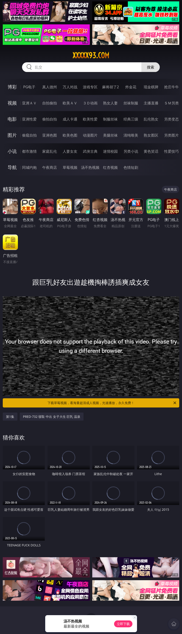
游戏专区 (90, 86)
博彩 (12, 87)
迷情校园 (110, 151)
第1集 (10, 416)
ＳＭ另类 (171, 103)
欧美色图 (70, 135)
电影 (12, 119)
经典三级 (130, 119)
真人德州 (49, 86)
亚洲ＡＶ (29, 103)
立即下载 (123, 624)
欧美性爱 (90, 119)
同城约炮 (29, 167)
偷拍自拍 (49, 119)
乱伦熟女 (151, 119)
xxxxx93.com (91, 55)
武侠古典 (90, 151)
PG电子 (29, 86)
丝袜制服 (130, 103)
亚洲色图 (49, 135)
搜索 (150, 67)
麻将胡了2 (110, 86)
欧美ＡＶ (70, 103)
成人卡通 (70, 119)
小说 (12, 151)
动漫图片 (90, 135)
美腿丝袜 (110, 135)
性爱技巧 (171, 151)
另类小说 (130, 151)
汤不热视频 (90, 167)
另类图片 (171, 135)
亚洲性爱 (29, 119)
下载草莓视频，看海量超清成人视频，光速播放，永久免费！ (112, 403)
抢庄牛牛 (171, 86)
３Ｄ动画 (90, 103)
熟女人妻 (110, 103)
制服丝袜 (110, 119)
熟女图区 (151, 135)
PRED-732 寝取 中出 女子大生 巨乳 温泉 (51, 416)
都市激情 (29, 151)
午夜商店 (49, 167)
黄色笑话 (151, 151)
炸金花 (130, 86)
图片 (12, 135)
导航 (12, 167)
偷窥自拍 (29, 135)
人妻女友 (70, 151)
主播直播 (151, 103)
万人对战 (70, 86)
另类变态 (171, 119)
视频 (12, 103)
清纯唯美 (130, 135)
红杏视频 (110, 167)
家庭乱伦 (49, 151)
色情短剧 (130, 167)
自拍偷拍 (49, 103)
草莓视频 (70, 167)
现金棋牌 (151, 86)
